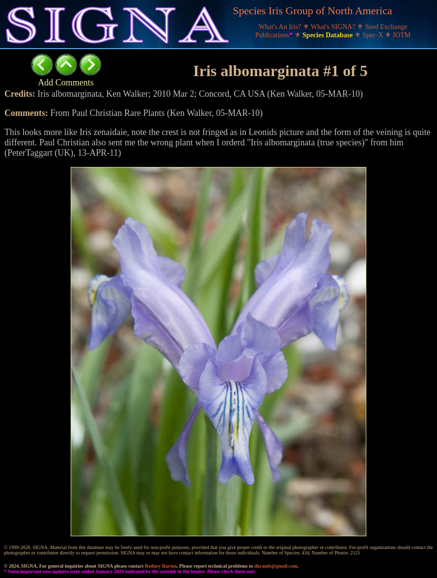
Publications (275, 35)
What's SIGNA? (334, 26)
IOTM (401, 35)
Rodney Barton (161, 566)
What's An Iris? (281, 26)
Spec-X (373, 35)
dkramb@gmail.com (276, 566)
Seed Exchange (386, 26)
